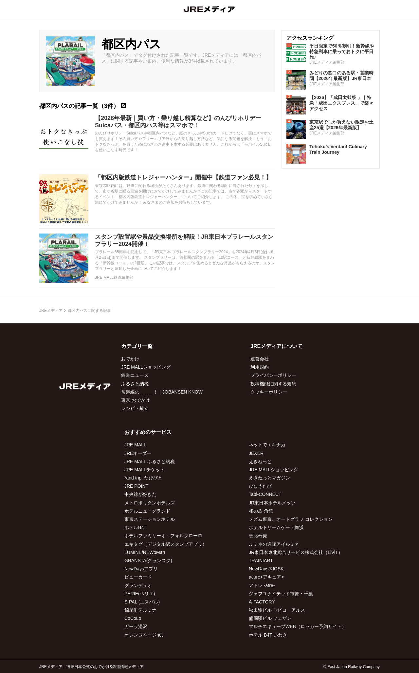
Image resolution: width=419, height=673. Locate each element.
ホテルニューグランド (147, 511)
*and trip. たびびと (143, 477)
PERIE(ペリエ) (139, 593)
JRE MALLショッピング (146, 367)
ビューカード (138, 577)
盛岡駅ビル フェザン (270, 618)
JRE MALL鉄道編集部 (114, 277)
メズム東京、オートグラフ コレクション (291, 519)
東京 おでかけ (135, 400)
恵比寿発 (258, 535)
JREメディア (51, 310)
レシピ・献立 (135, 408)
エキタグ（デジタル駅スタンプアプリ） (165, 544)
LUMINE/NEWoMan (144, 552)
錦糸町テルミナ (140, 610)
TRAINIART (261, 560)
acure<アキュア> (266, 577)
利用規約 (259, 367)
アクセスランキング (310, 38)
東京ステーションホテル (149, 519)
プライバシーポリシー (273, 375)
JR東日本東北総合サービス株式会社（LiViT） (296, 552)
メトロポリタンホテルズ (149, 502)
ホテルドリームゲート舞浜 (276, 527)
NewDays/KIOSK (266, 568)
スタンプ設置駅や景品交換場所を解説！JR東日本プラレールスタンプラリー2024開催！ (184, 240)
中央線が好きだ (140, 494)
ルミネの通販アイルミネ (274, 544)
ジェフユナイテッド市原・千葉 (281, 593)
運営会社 (259, 358)
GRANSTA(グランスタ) (148, 560)
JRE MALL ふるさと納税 (149, 461)
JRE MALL (135, 444)
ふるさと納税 (135, 383)
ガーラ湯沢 (135, 626)
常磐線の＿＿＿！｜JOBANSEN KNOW (162, 392)
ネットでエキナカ (267, 444)
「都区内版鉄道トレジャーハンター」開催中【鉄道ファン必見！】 (183, 177)
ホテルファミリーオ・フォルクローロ (163, 535)
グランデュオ (138, 585)
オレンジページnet (143, 635)
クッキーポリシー (268, 392)
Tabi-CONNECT (265, 494)
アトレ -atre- (262, 585)
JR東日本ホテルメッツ (272, 502)
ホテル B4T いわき (268, 635)
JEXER (256, 453)
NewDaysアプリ (141, 568)
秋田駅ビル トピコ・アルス (277, 610)
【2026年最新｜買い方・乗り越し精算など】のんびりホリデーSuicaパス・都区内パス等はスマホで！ (178, 122)
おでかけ (130, 358)
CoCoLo (132, 618)
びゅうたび (260, 486)
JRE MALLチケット (144, 469)
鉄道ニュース (135, 375)
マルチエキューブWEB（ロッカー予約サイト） (297, 626)
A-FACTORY (262, 601)
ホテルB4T (135, 527)
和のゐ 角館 (261, 511)
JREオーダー (137, 453)
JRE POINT (136, 486)
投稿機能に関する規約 (273, 383)
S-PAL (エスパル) (142, 601)
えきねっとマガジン (269, 477)
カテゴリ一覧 (137, 346)
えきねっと (260, 461)
